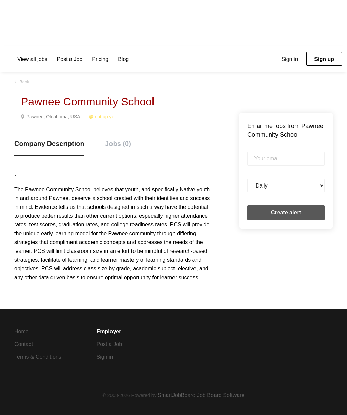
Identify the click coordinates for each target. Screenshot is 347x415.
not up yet (105, 116)
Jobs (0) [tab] (118, 143)
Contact (23, 344)
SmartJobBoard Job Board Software (201, 395)
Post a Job (109, 344)
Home (21, 331)
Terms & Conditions (37, 357)
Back (23, 82)
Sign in (289, 59)
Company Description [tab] (49, 143)
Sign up (324, 59)
